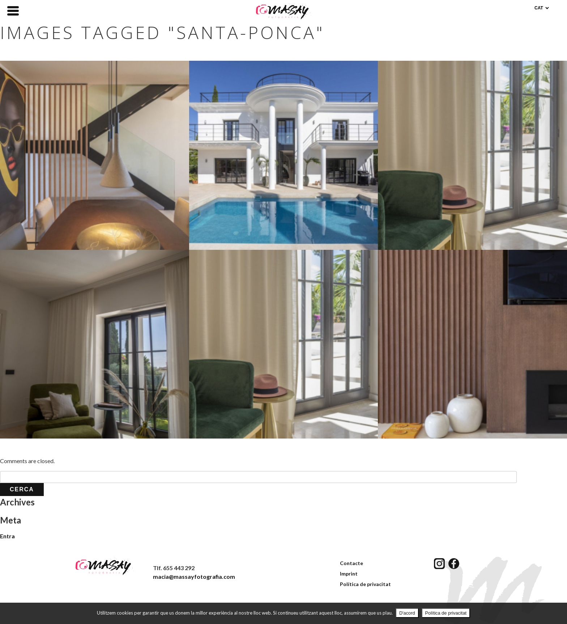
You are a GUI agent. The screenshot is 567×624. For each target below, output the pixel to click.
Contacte (351, 563)
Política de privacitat (365, 584)
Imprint (349, 573)
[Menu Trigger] (13, 10)
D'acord (407, 613)
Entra (7, 536)
